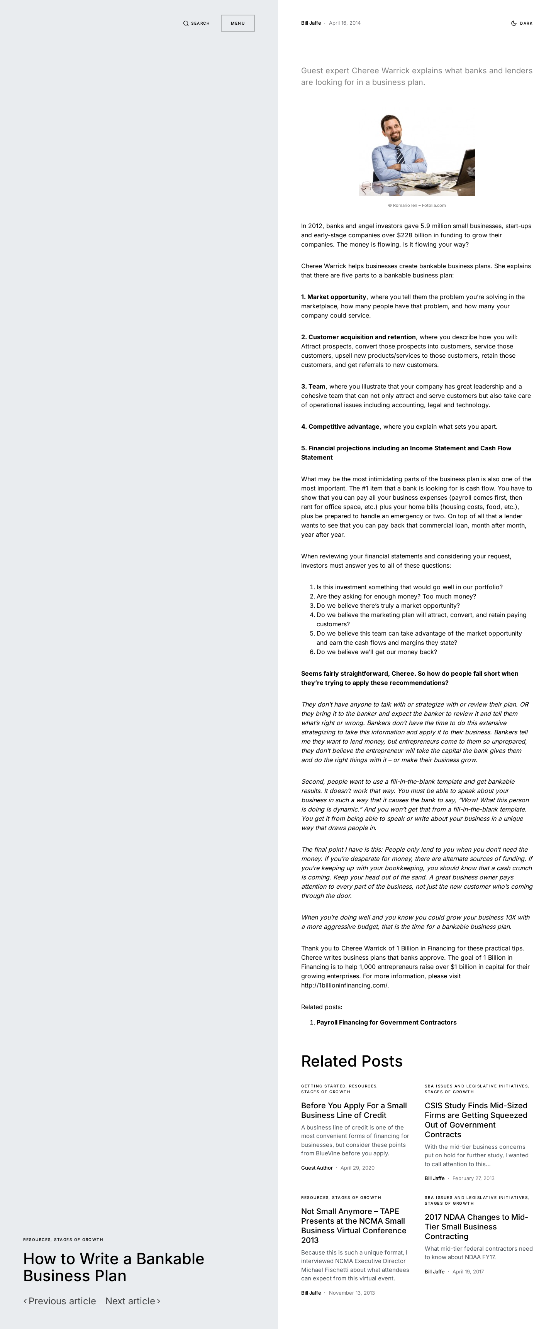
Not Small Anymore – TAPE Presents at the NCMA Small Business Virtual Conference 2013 (354, 1226)
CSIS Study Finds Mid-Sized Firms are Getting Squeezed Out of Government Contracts (476, 1120)
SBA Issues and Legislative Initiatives (476, 1086)
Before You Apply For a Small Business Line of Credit (354, 1110)
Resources (37, 1239)
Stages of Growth (78, 1239)
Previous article (62, 1301)
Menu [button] (238, 23)
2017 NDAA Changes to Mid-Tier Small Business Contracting (476, 1226)
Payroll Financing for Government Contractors (387, 1022)
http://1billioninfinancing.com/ (344, 985)
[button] (195, 23)
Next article (130, 1301)
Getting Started (323, 1086)
